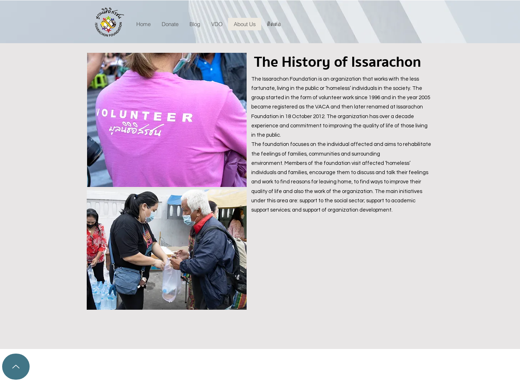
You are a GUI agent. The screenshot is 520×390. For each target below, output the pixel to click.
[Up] (16, 367)
